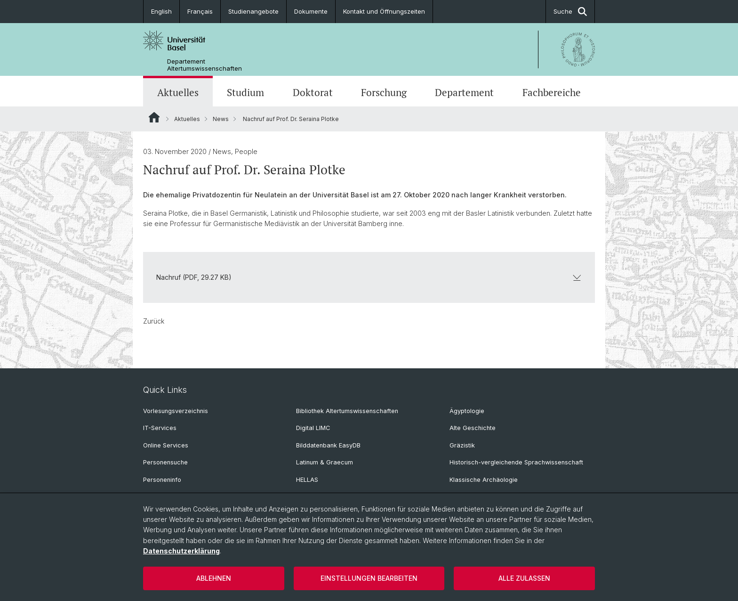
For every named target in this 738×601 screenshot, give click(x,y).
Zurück (153, 321)
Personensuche (165, 462)
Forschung (384, 92)
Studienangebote (253, 11)
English (161, 11)
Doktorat (313, 92)
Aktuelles (178, 92)
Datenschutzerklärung (181, 551)
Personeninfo (162, 479)
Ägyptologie (466, 410)
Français (200, 11)
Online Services (165, 445)
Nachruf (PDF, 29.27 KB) (369, 277)
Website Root (154, 117)
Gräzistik (462, 445)
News (221, 118)
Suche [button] (570, 11)
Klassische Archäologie (483, 479)
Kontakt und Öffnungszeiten (384, 11)
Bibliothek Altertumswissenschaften (347, 410)
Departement (464, 92)
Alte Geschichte (472, 427)
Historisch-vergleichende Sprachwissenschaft (516, 462)
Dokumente (311, 11)
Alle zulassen (524, 578)
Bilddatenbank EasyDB (328, 445)
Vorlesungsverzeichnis (175, 410)
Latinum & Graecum (324, 462)
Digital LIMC (313, 427)
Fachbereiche (551, 92)
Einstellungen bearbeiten (369, 578)
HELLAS (307, 479)
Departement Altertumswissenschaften (204, 65)
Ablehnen (213, 578)
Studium (245, 92)
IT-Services (159, 427)
